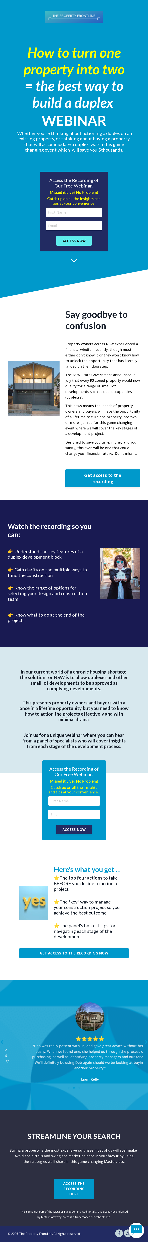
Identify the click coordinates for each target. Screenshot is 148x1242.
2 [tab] (74, 1088)
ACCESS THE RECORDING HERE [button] (74, 1188)
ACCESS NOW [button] (74, 240)
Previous (2, 1042)
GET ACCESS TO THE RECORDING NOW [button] (74, 953)
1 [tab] (69, 1088)
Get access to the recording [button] (102, 478)
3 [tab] (79, 1088)
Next (146, 1042)
